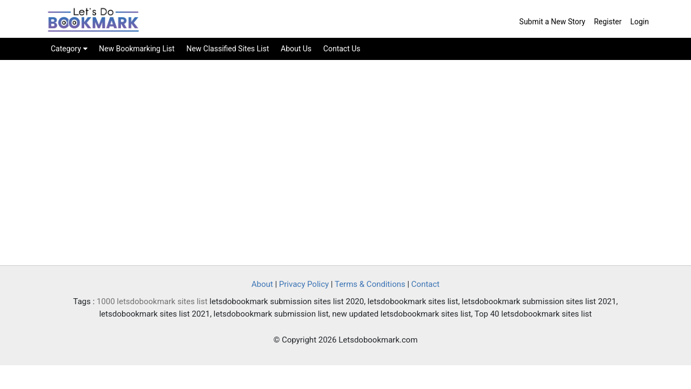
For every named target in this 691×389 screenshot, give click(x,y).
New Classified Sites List (227, 48)
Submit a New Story (552, 21)
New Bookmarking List (136, 48)
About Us (296, 48)
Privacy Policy (304, 284)
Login (639, 21)
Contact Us (342, 48)
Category (69, 48)
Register (607, 21)
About (262, 284)
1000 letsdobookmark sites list (152, 301)
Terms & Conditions (370, 284)
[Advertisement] (345, 173)
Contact (425, 284)
